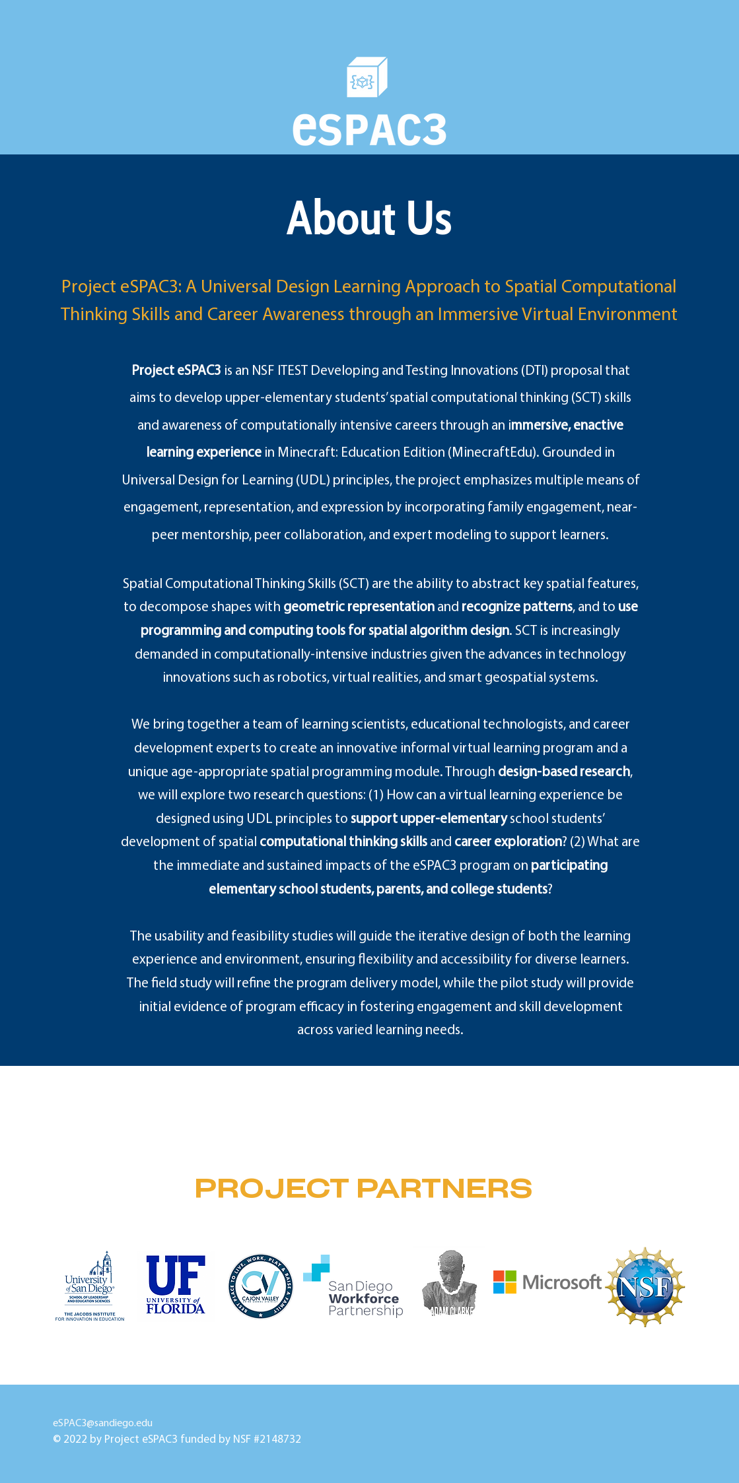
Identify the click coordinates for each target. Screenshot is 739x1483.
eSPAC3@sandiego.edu (207, 1423)
